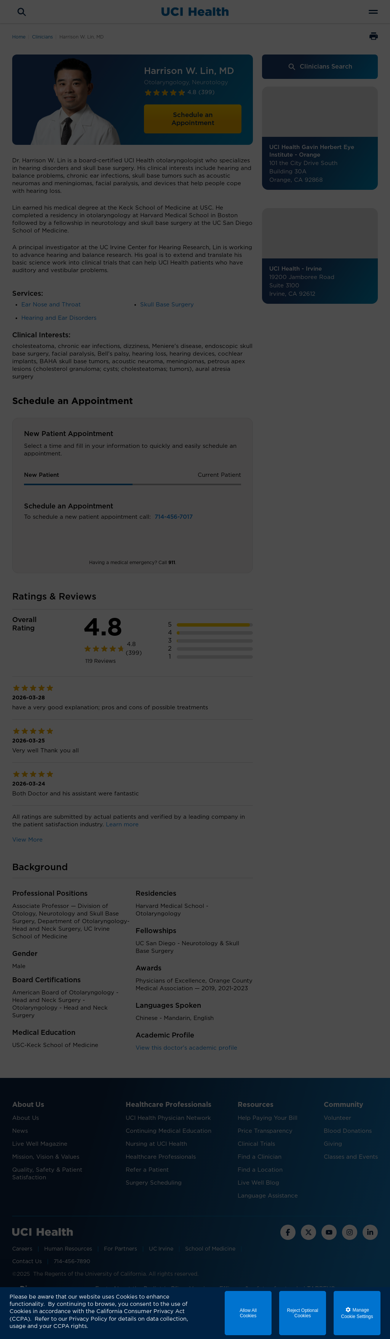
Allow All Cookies (248, 1313)
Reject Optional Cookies (302, 1313)
